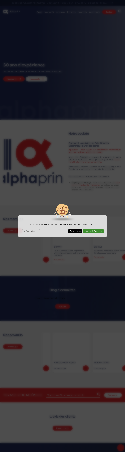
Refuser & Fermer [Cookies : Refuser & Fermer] (31, 231)
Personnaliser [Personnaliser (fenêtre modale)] (75, 231)
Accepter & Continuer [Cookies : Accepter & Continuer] (93, 231)
